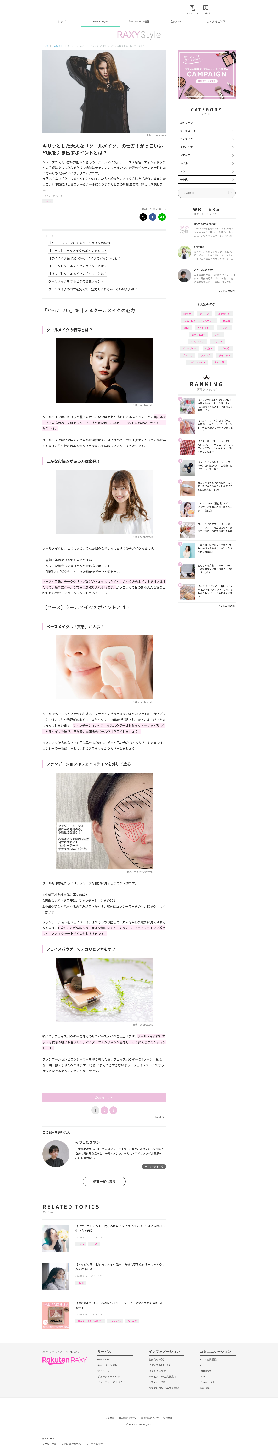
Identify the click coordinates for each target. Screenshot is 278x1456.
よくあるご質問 (216, 21)
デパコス (187, 355)
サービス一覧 (49, 1443)
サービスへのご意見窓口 (162, 1376)
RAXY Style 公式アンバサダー (90, 1321)
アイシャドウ (115, 1321)
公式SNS (176, 21)
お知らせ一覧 (156, 1359)
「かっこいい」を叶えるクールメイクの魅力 (79, 242)
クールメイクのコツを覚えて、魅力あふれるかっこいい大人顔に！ (94, 289)
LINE (202, 1376)
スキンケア (186, 123)
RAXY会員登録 (208, 1359)
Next (159, 1117)
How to (48, 201)
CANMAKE (132, 1321)
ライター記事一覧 (154, 1166)
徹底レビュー (199, 334)
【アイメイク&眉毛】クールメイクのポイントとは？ (84, 258)
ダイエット (225, 355)
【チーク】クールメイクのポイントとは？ (77, 266)
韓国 (186, 327)
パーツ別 (94, 1244)
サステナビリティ (95, 1443)
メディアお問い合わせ (161, 1365)
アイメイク (58, 195)
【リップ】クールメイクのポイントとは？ (77, 273)
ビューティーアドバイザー (112, 1382)
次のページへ (104, 1097)
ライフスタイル (197, 362)
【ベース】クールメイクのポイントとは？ (77, 250)
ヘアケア (185, 155)
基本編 (226, 320)
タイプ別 (219, 362)
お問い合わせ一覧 (71, 1443)
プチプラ (218, 341)
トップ (62, 21)
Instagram (205, 1370)
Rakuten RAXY (59, 9)
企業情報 (110, 1418)
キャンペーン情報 (139, 21)
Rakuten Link (207, 1382)
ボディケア (186, 147)
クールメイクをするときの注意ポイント (76, 281)
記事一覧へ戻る (104, 1181)
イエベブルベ (190, 348)
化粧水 (208, 348)
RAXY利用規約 (157, 1382)
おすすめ (204, 313)
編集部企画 (224, 313)
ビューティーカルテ (108, 1376)
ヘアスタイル (197, 341)
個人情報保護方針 (128, 1418)
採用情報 (168, 1418)
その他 (184, 179)
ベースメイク (188, 131)
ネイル (184, 163)
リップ (217, 334)
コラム (184, 171)
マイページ (103, 1370)
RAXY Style (100, 21)
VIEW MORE (227, 291)
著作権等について (150, 1418)
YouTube (205, 1388)
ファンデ (205, 355)
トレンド (224, 327)
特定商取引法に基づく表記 (164, 1388)
